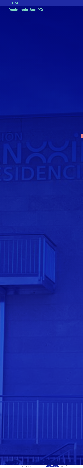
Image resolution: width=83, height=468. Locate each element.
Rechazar (55, 466)
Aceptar (49, 466)
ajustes (42, 466)
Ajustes (62, 466)
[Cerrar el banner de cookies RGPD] (66, 466)
